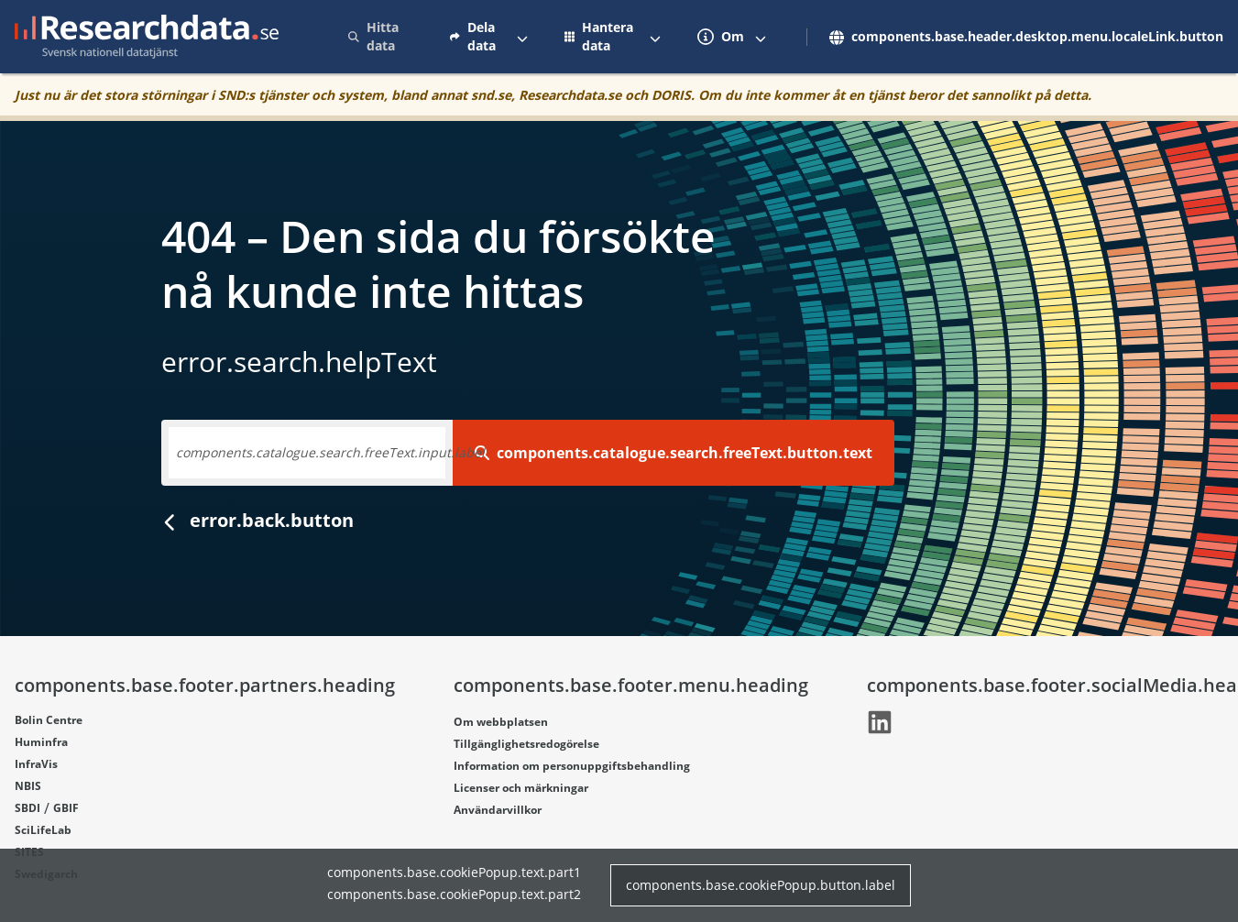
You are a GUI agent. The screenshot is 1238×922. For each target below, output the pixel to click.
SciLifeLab (43, 830)
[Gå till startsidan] (147, 36)
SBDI (27, 808)
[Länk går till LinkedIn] (880, 722)
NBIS (28, 786)
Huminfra (41, 742)
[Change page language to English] (1020, 36)
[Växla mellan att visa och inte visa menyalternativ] (522, 37)
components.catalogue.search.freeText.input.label (330, 452)
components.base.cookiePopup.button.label (760, 885)
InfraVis (36, 764)
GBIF (66, 808)
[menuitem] (381, 36)
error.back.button (257, 520)
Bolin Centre (48, 720)
